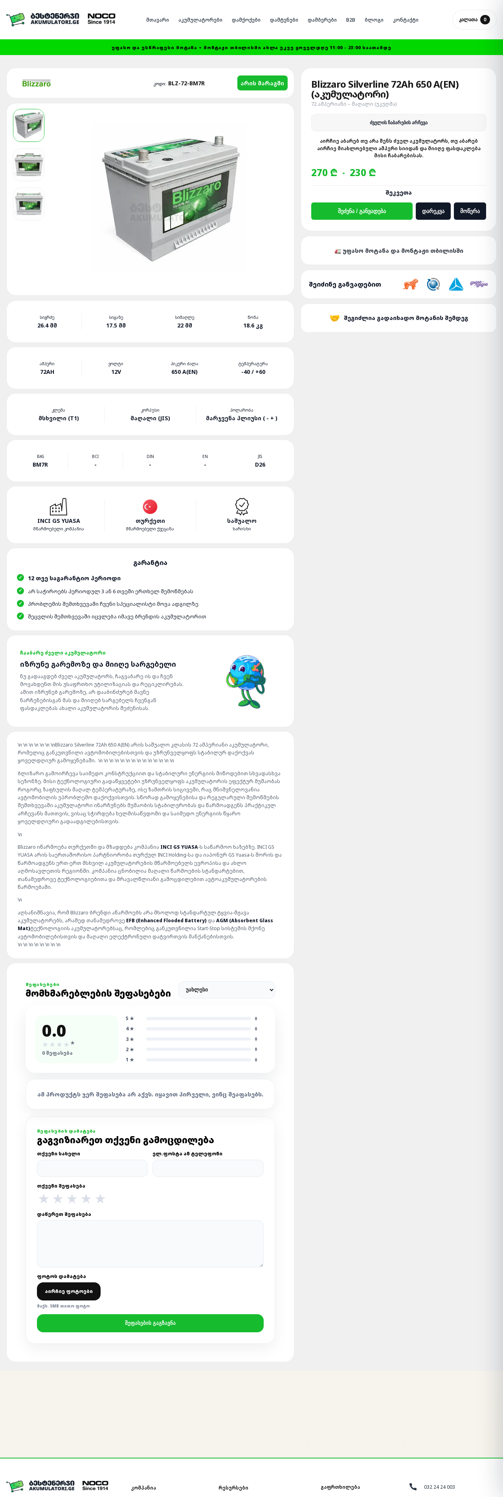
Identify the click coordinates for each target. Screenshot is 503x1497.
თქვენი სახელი (92, 1163)
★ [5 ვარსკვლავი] (100, 1198)
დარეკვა (433, 211)
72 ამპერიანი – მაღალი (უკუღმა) (354, 104)
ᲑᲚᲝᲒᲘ (374, 20)
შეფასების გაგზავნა (150, 1323)
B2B (350, 20)
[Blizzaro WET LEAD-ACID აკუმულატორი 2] (28, 164)
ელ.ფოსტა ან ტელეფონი (207, 1163)
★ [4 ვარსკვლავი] (86, 1198)
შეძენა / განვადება (362, 211)
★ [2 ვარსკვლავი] (58, 1198)
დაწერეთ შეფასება (150, 1239)
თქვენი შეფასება (150, 1194)
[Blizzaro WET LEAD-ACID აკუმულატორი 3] (28, 204)
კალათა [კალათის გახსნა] (474, 20)
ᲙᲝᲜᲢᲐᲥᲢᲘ (406, 20)
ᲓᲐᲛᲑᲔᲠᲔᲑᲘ (322, 20)
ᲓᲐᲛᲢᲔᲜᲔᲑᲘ (284, 20)
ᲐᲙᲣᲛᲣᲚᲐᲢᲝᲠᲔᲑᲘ (200, 20)
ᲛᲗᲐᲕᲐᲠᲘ (157, 20)
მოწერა (470, 211)
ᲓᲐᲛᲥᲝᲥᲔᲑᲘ (246, 20)
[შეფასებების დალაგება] (226, 990)
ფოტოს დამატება (69, 1291)
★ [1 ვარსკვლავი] (44, 1198)
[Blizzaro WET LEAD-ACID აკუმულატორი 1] (28, 125)
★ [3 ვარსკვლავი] (72, 1198)
